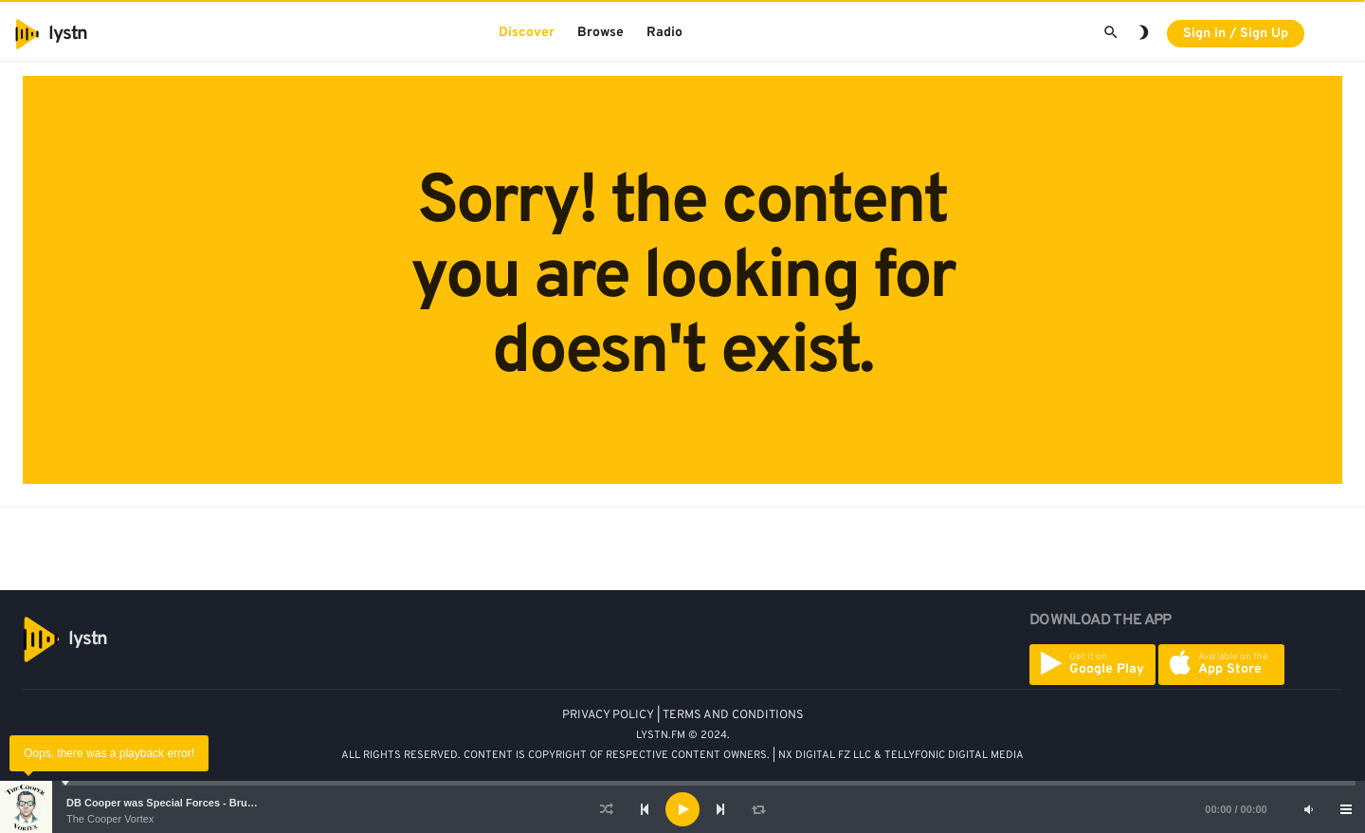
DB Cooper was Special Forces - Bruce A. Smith (184, 802)
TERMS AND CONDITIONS (733, 715)
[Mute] (1308, 809)
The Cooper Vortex (110, 818)
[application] (682, 809)
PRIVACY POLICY (608, 715)
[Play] (682, 809)
